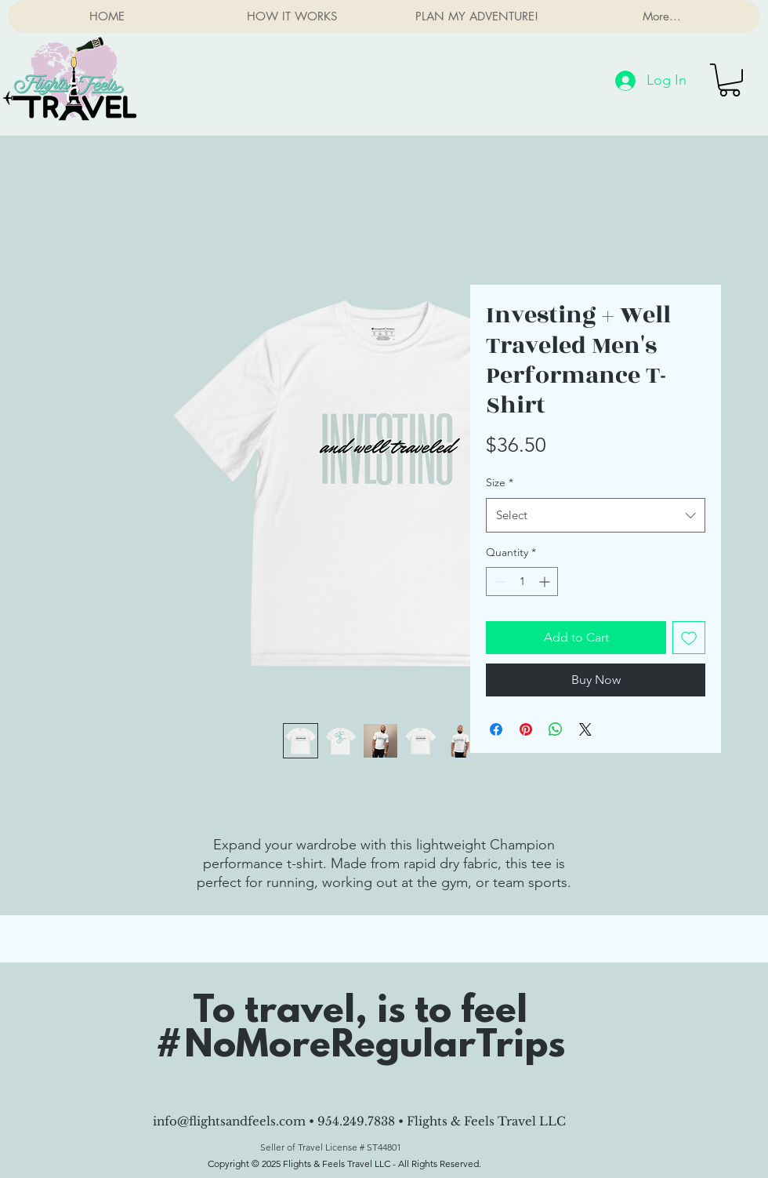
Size (499, 482)
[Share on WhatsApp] (555, 729)
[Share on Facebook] (496, 729)
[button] (729, 80)
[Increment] (546, 581)
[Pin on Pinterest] (525, 729)
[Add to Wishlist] (688, 637)
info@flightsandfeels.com (229, 1121)
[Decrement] (498, 581)
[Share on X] (585, 729)
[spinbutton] (522, 581)
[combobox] (595, 515)
